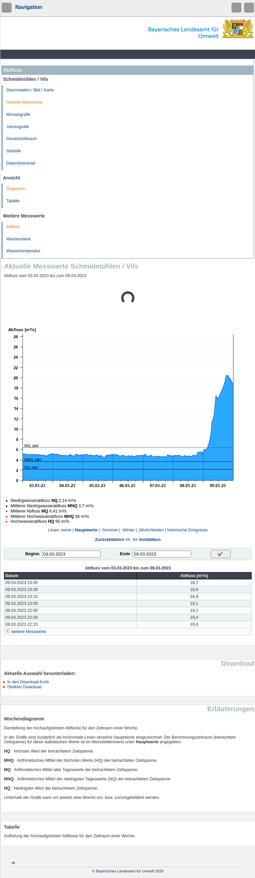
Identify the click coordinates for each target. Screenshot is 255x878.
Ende (125, 554)
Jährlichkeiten (151, 530)
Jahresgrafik (17, 126)
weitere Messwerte (28, 631)
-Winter (128, 530)
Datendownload (20, 163)
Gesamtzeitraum (21, 138)
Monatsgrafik (18, 114)
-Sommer (109, 530)
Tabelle (13, 201)
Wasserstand (18, 239)
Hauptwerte (86, 530)
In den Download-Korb (28, 682)
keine (66, 530)
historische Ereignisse (187, 530)
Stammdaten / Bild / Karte (30, 90)
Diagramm (16, 188)
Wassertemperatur (23, 251)
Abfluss (13, 226)
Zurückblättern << (112, 539)
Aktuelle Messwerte (24, 102)
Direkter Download (24, 687)
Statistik (13, 151)
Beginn (32, 554)
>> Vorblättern (146, 539)
